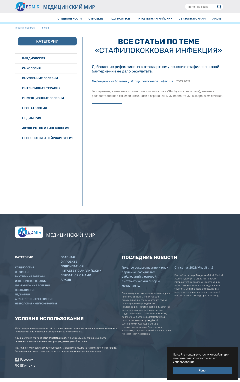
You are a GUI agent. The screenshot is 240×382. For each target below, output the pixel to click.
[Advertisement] (158, 140)
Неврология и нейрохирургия (47, 142)
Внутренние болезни (40, 82)
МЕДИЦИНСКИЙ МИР (69, 7)
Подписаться (72, 270)
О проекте (69, 266)
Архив (66, 284)
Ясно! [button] (202, 370)
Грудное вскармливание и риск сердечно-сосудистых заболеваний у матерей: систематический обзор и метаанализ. (145, 280)
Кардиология (33, 62)
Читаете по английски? (81, 275)
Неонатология (34, 112)
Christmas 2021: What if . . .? (193, 271)
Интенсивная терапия (41, 92)
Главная (68, 261)
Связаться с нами (76, 279)
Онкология (31, 72)
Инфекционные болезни (109, 85)
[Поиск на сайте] (204, 7)
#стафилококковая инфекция (152, 85)
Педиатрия (31, 122)
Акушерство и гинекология (45, 132)
